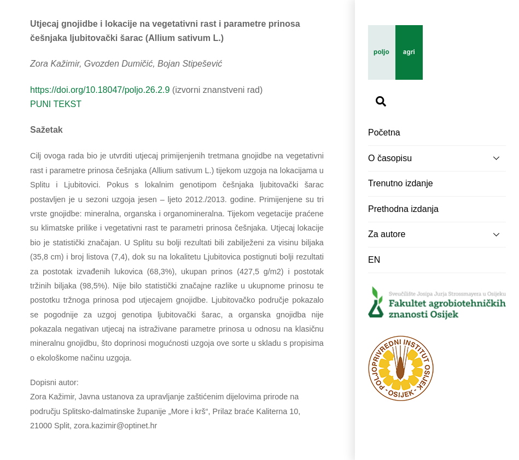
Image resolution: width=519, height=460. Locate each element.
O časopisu (437, 158)
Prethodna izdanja (403, 209)
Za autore (437, 234)
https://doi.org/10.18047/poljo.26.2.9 (100, 90)
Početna (384, 132)
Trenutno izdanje (400, 183)
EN (374, 259)
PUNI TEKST (55, 104)
